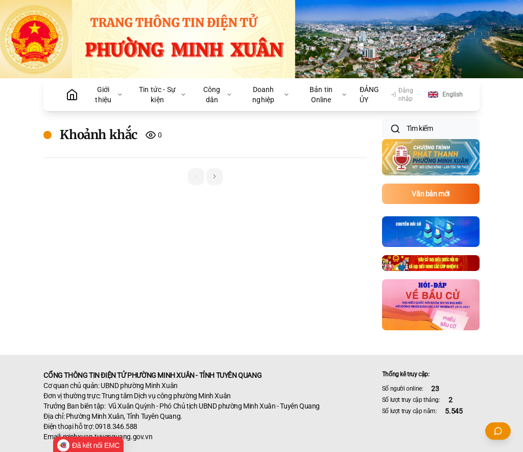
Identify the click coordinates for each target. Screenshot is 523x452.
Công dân (217, 94)
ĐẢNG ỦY (369, 94)
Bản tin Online (328, 94)
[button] (214, 176)
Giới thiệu (109, 94)
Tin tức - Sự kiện (162, 94)
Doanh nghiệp (271, 94)
